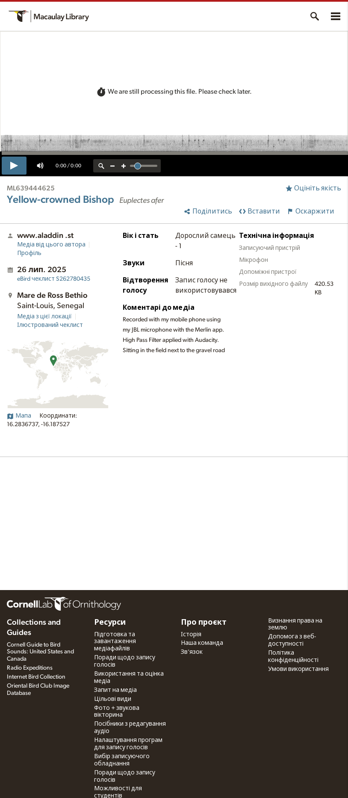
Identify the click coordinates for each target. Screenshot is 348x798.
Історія (191, 635)
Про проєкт (204, 622)
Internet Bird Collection (36, 677)
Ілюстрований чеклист (50, 325)
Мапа (19, 416)
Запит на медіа (115, 690)
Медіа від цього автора (51, 245)
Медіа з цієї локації (44, 317)
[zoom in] (123, 166)
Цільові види (112, 699)
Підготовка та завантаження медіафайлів (115, 642)
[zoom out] (112, 166)
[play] (14, 166)
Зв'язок (192, 652)
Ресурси (110, 622)
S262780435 (53, 279)
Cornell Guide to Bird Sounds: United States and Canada (40, 652)
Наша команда (202, 643)
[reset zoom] (101, 166)
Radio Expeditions (30, 668)
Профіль (29, 253)
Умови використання (298, 669)
